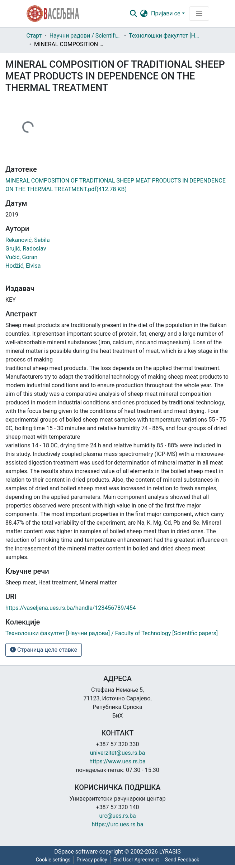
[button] (144, 13)
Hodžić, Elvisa (23, 265)
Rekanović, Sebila (27, 240)
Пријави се (165, 13)
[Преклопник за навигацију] (199, 13)
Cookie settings (53, 859)
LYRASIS (170, 851)
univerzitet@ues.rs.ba (117, 752)
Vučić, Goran (21, 257)
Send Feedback (182, 859)
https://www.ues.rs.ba (117, 761)
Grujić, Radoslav (25, 248)
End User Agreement (136, 859)
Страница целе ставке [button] (43, 649)
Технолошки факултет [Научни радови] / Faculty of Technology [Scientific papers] (165, 35)
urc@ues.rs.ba (117, 815)
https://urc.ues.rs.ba (118, 824)
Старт (34, 35)
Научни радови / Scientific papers (85, 35)
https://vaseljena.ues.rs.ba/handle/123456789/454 (70, 607)
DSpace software (76, 851)
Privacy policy (91, 859)
